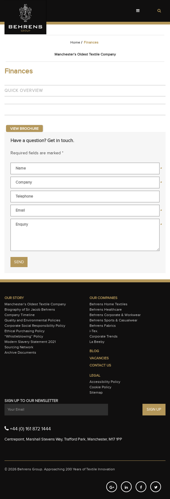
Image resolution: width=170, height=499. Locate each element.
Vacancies (99, 358)
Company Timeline (19, 315)
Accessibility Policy (104, 382)
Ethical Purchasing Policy (24, 331)
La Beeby (96, 342)
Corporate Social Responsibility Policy (34, 326)
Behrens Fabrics (102, 326)
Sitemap (96, 392)
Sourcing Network (18, 347)
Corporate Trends (103, 336)
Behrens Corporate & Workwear (115, 315)
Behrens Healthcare (105, 309)
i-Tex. (93, 331)
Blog (94, 351)
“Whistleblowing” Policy (23, 336)
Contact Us (100, 365)
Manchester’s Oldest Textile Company (35, 304)
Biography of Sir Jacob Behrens (29, 309)
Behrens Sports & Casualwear (113, 320)
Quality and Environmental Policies (32, 320)
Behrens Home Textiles (108, 304)
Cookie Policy (100, 387)
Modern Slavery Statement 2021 (30, 342)
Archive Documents (20, 352)
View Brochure (24, 129)
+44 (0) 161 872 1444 (27, 428)
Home (75, 42)
